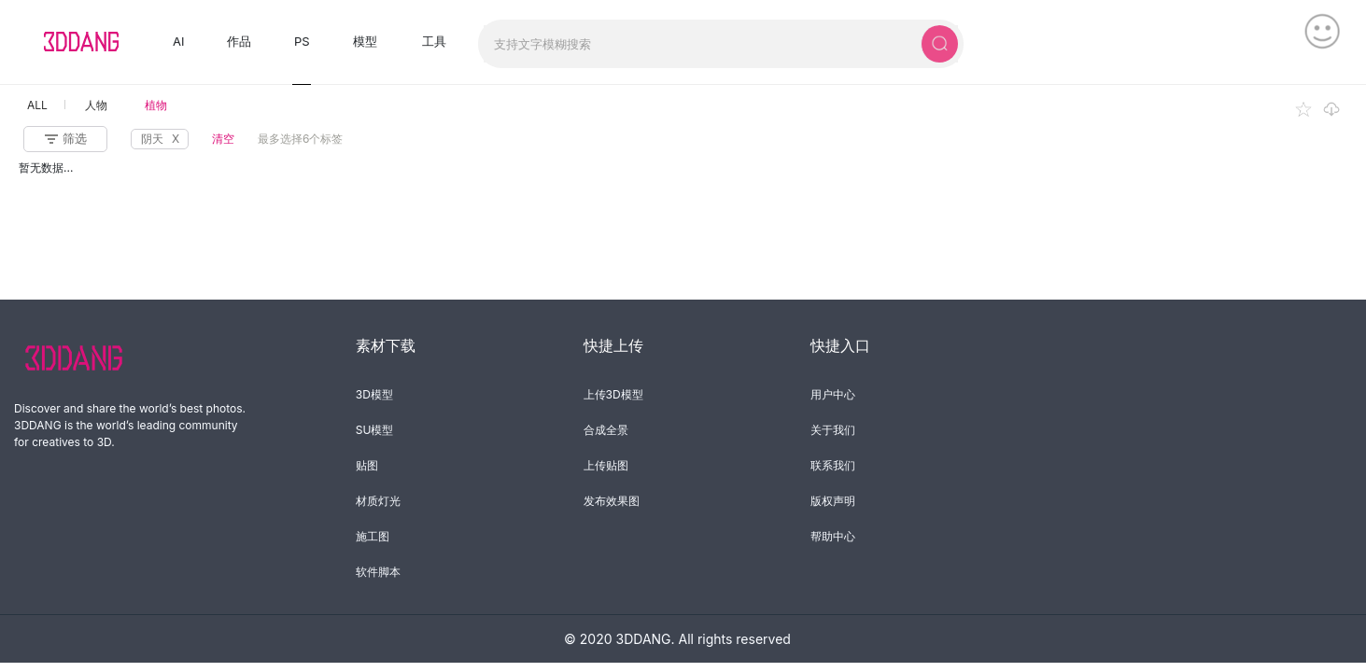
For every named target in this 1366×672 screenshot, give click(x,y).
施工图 (372, 536)
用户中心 (832, 394)
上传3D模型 (613, 394)
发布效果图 (612, 501)
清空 (223, 139)
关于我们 (832, 430)
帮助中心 (832, 536)
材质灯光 (378, 501)
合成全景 (606, 430)
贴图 (367, 465)
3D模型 (374, 394)
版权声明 (832, 501)
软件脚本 (378, 572)
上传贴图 (606, 465)
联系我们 (832, 465)
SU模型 (375, 430)
